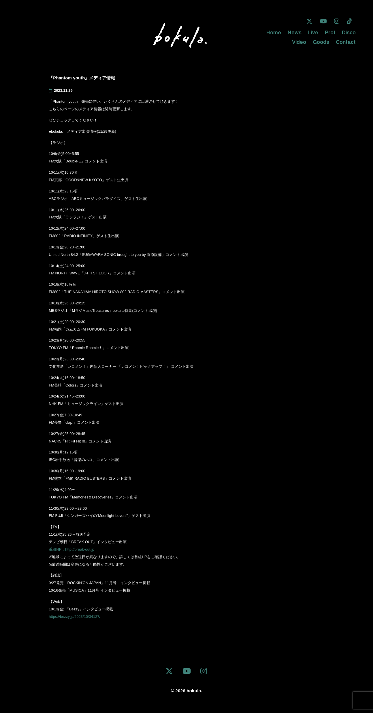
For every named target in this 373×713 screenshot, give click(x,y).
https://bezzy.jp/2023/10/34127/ (74, 617)
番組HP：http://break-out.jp (71, 550)
